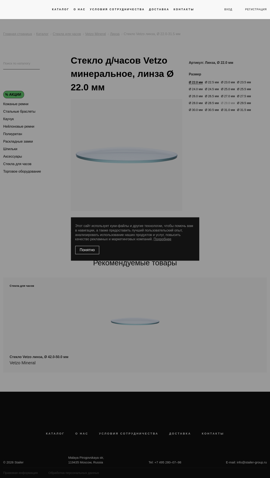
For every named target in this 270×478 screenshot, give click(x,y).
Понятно (87, 250)
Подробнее (162, 239)
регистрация (256, 9)
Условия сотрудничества (117, 9)
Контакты (184, 9)
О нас (80, 9)
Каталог (60, 9)
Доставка (159, 9)
